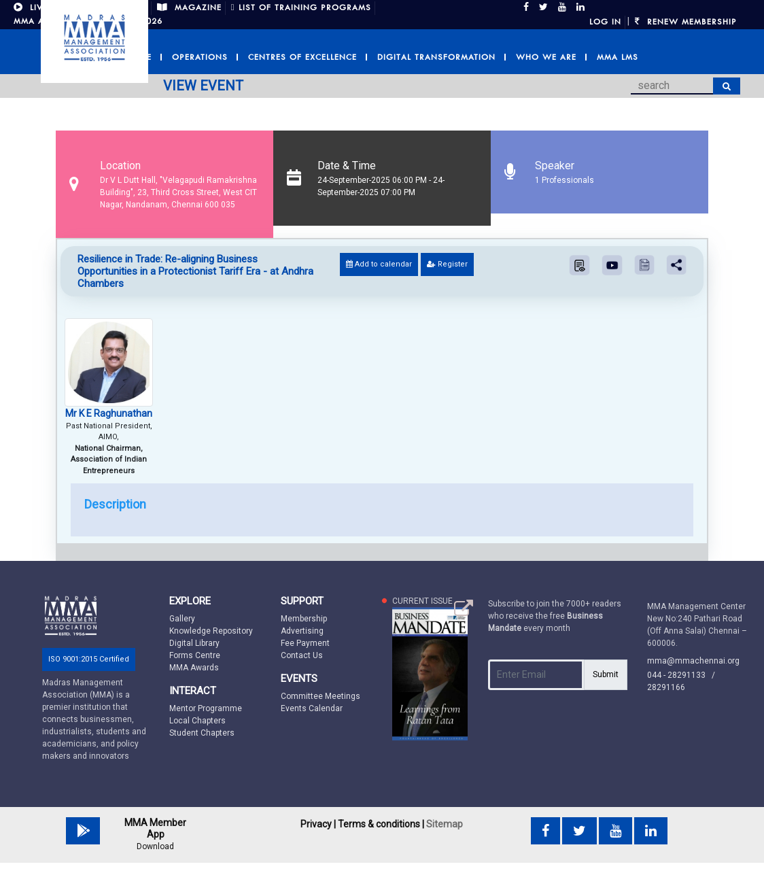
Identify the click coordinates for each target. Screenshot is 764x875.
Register (447, 264)
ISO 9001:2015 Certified (88, 659)
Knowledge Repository (211, 631)
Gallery (182, 618)
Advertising (302, 631)
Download (155, 846)
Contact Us (302, 655)
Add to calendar (379, 264)
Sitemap (444, 824)
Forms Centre (194, 655)
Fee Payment (305, 643)
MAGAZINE (189, 7)
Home (139, 57)
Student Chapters (202, 733)
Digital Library (194, 643)
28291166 (666, 687)
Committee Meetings (320, 696)
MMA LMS (617, 57)
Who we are (546, 57)
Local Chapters (197, 720)
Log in (605, 22)
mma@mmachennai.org (693, 661)
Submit (606, 674)
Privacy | (318, 824)
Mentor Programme (205, 708)
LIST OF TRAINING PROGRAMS (301, 7)
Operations (200, 57)
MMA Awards (194, 667)
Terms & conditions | (381, 824)
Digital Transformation (436, 57)
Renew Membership (686, 22)
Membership (304, 618)
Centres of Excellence (302, 57)
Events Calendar (312, 708)
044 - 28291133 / (684, 675)
